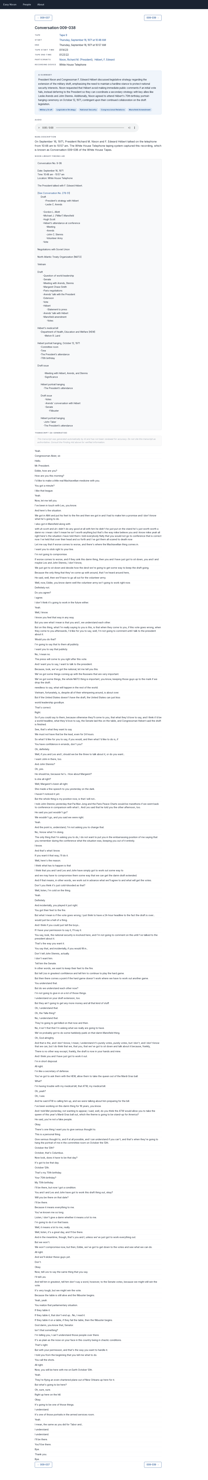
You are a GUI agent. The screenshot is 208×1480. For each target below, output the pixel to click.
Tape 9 (63, 35)
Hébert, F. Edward (104, 59)
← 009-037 (43, 17)
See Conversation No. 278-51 (53, 193)
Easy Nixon (9, 4)
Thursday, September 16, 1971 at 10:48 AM (82, 40)
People (27, 4)
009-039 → (153, 17)
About (40, 4)
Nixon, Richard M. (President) (75, 59)
